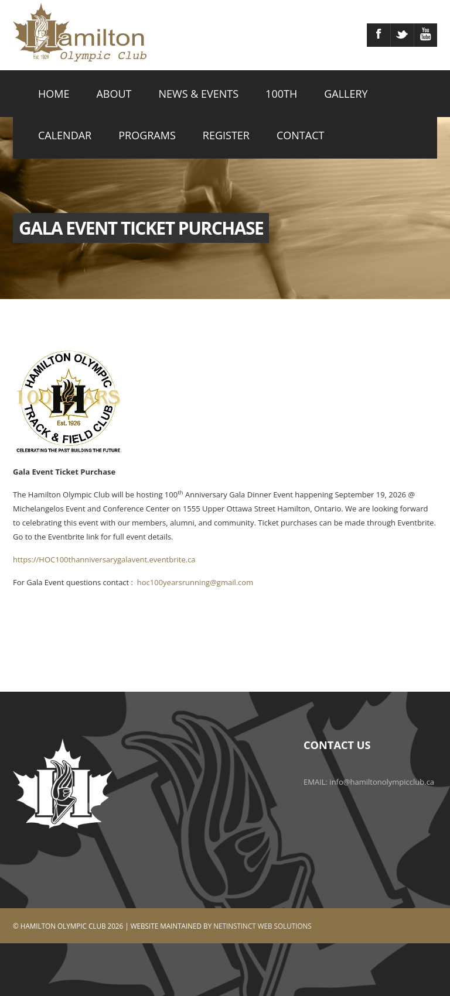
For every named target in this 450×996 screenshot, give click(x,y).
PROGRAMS (147, 135)
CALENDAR (64, 135)
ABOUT (113, 94)
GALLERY (345, 94)
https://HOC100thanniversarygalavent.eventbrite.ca (104, 559)
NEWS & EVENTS (199, 94)
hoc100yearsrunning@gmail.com (195, 582)
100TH (281, 94)
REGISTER (226, 135)
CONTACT (300, 135)
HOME (53, 94)
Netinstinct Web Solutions (262, 925)
